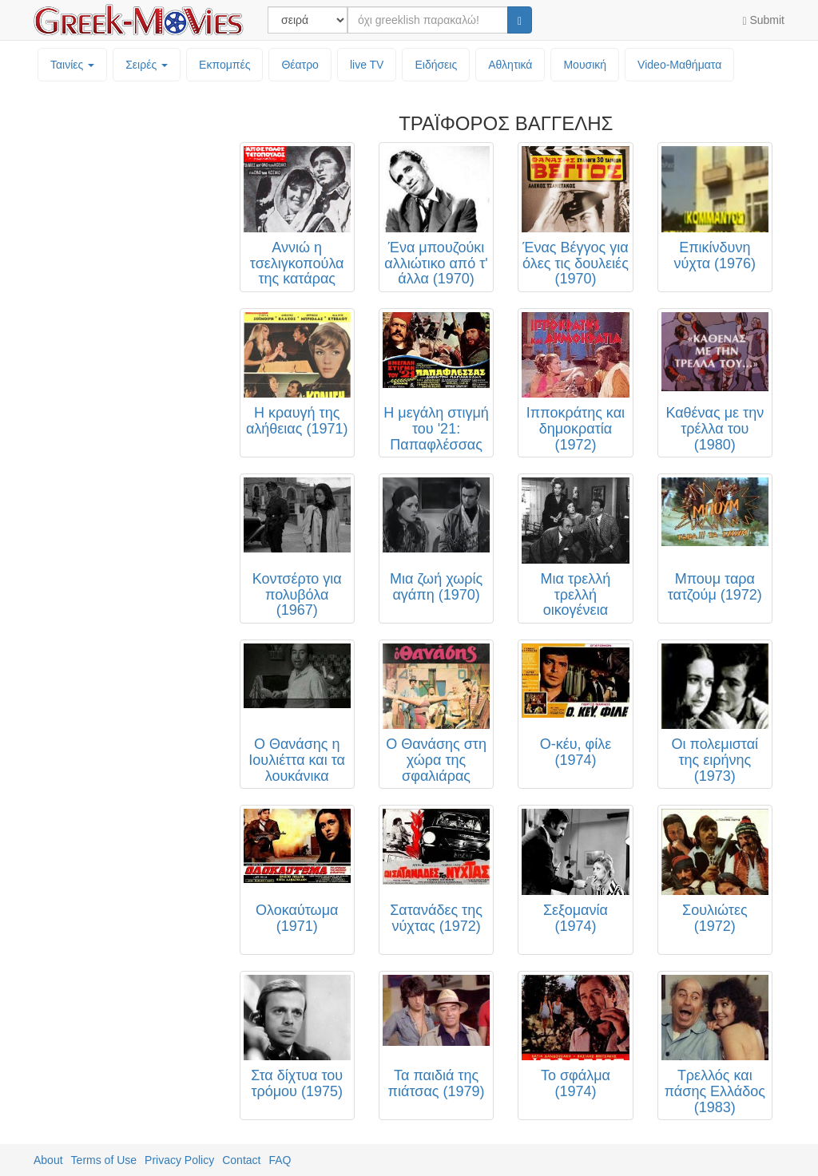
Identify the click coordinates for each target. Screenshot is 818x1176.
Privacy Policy (179, 1160)
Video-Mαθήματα (679, 64)
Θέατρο (300, 64)
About (48, 1160)
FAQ (279, 1160)
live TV (367, 64)
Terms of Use (104, 1160)
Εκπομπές (224, 64)
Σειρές (146, 64)
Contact (241, 1160)
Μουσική (584, 64)
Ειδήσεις (436, 64)
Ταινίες (72, 64)
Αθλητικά (510, 64)
